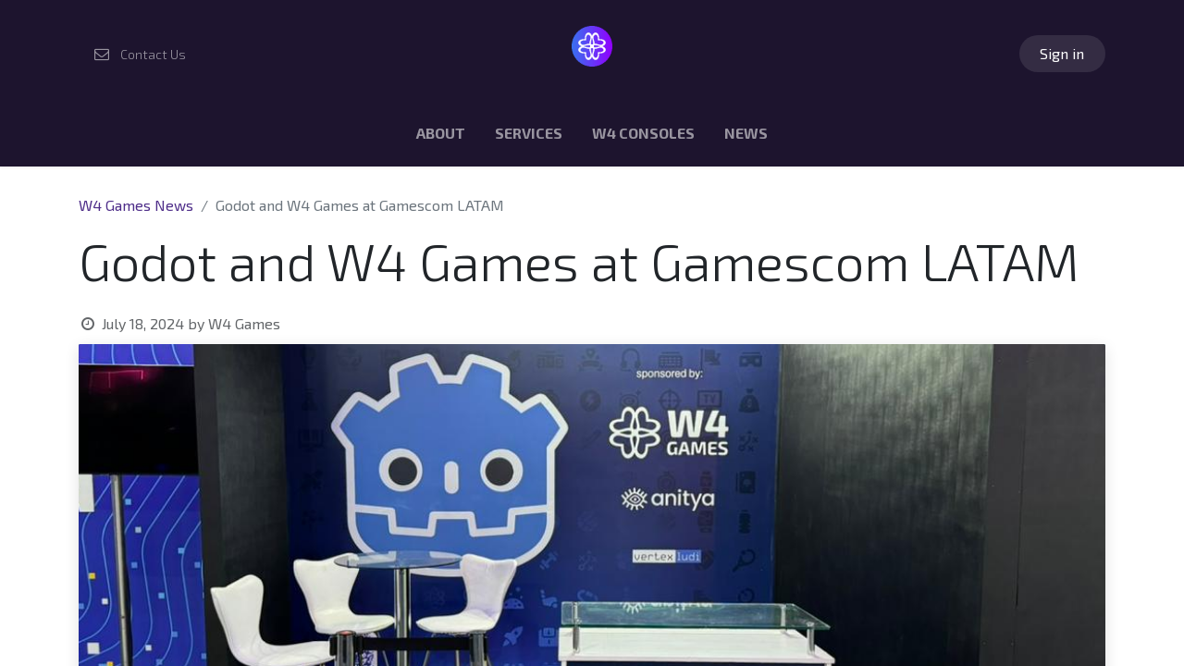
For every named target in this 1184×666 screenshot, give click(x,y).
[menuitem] (440, 136)
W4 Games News (136, 205)
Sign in (1062, 53)
